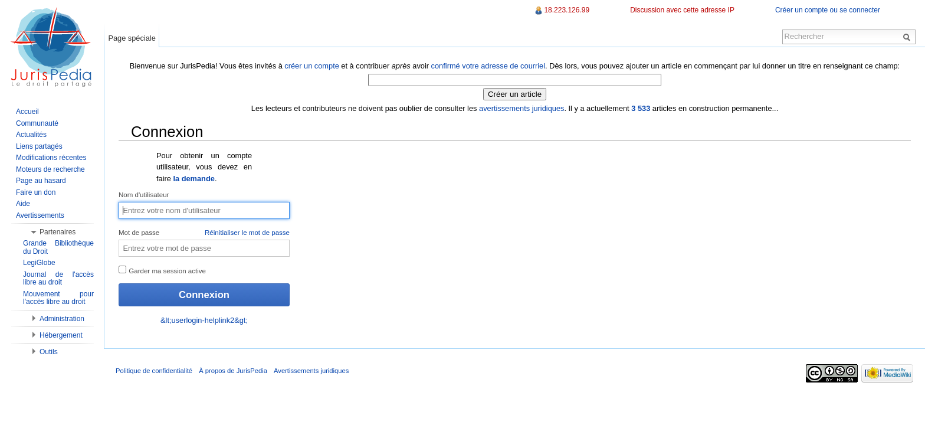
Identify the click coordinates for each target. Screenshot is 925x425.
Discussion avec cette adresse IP (682, 10)
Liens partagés (39, 146)
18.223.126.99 (566, 10)
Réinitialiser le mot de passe (247, 232)
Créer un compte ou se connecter (827, 10)
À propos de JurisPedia (233, 370)
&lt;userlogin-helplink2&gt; (204, 320)
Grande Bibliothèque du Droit (58, 247)
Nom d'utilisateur (144, 194)
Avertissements (40, 215)
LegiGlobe (39, 263)
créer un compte (311, 65)
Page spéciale (131, 38)
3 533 (640, 108)
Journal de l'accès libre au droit (58, 278)
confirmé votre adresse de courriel (488, 65)
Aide (23, 204)
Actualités (31, 134)
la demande (193, 178)
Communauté (37, 123)
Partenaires (58, 232)
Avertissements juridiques (311, 370)
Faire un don (35, 192)
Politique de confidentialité (154, 370)
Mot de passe (204, 233)
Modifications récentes (51, 157)
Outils (49, 352)
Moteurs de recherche (50, 169)
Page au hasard (41, 180)
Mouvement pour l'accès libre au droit (58, 298)
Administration (62, 319)
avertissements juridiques (521, 108)
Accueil (27, 111)
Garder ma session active (162, 270)
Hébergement (61, 335)
